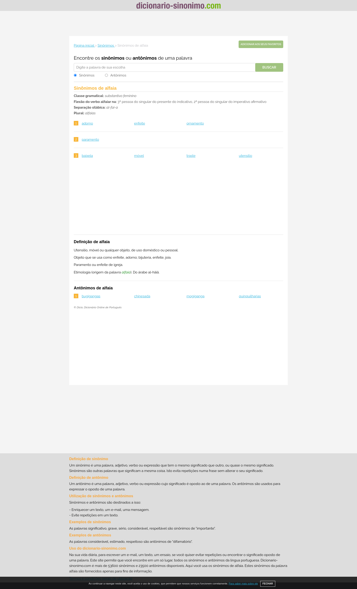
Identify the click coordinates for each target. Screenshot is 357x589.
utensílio (245, 156)
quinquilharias (250, 296)
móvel (139, 156)
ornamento (195, 123)
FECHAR (268, 583)
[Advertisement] (178, 23)
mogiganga (195, 296)
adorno (87, 123)
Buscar (269, 67)
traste (190, 156)
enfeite (139, 123)
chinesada (142, 296)
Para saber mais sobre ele (243, 583)
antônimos (145, 58)
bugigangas (91, 296)
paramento (90, 140)
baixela (87, 156)
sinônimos (113, 58)
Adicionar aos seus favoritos (261, 44)
